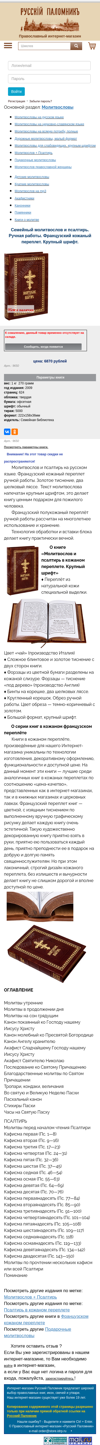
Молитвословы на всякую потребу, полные (46, 131)
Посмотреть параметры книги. (26, 447)
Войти (16, 91)
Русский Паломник (22, 1416)
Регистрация (16, 101)
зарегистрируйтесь (59, 1378)
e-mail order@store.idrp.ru (47, 1431)
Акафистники (24, 198)
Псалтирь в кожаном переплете (37, 1309)
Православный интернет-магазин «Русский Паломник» (53, 1426)
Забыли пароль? (40, 101)
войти (8, 1366)
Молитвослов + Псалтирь (30, 1297)
